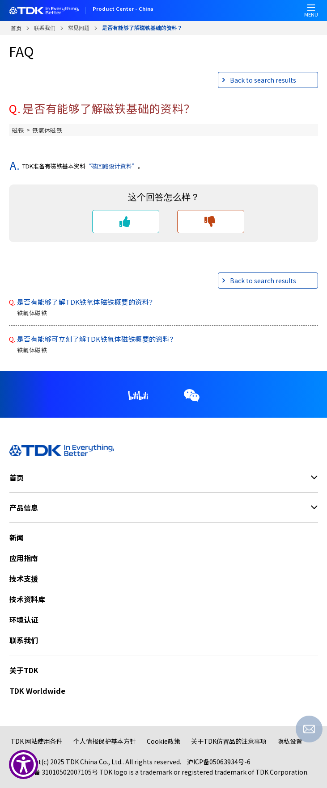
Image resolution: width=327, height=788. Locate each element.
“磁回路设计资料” (111, 166)
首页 (16, 28)
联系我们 (44, 27)
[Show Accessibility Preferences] (23, 764)
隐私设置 (289, 741)
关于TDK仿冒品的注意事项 (229, 741)
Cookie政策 (163, 741)
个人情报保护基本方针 (104, 741)
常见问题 (78, 27)
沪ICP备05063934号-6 (219, 761)
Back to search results (263, 79)
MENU (311, 13)
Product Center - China (123, 9)
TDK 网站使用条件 (37, 741)
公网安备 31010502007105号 (56, 771)
